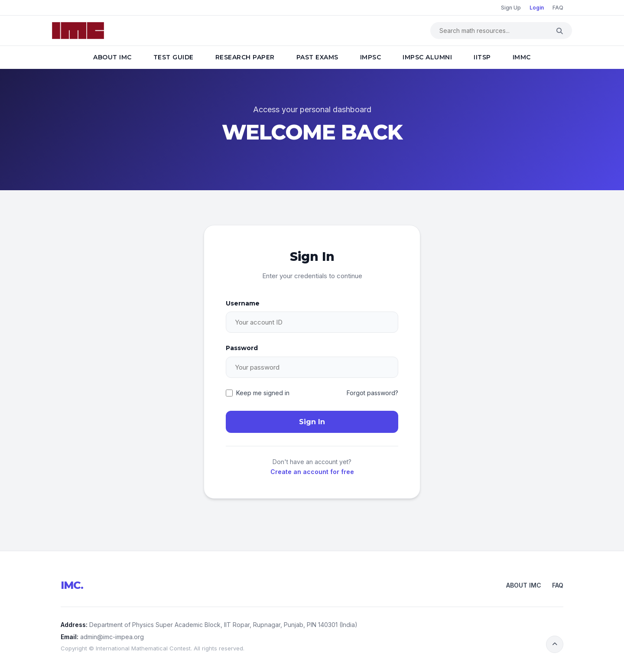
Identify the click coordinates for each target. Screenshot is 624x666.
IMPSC (370, 57)
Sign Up (511, 7)
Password (242, 348)
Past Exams (317, 57)
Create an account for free (312, 471)
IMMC (522, 57)
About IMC (112, 57)
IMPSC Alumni (427, 57)
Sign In (312, 422)
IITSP (482, 57)
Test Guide (173, 57)
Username (243, 303)
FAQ (557, 7)
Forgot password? (372, 392)
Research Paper (245, 57)
